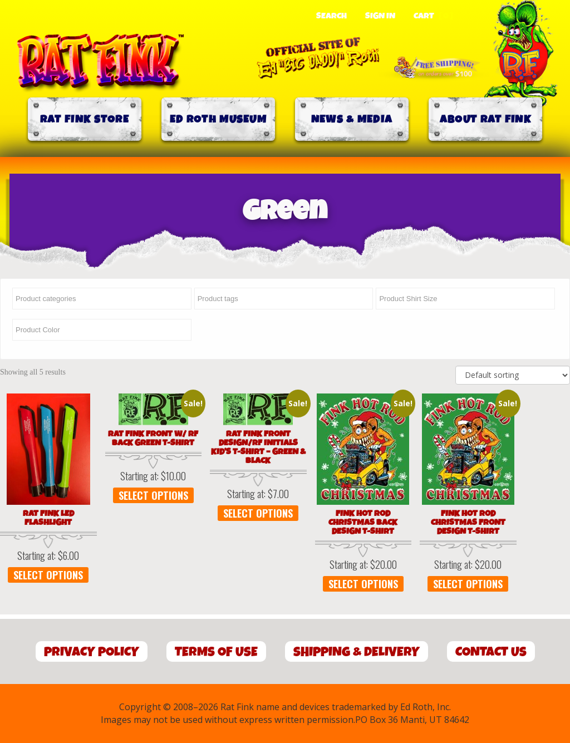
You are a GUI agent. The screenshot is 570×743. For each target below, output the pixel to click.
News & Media (352, 119)
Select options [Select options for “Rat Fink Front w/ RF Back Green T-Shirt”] (153, 495)
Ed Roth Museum (218, 119)
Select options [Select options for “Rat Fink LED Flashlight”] (48, 575)
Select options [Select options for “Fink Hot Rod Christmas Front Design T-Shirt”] (468, 584)
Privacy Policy (91, 652)
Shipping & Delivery (356, 652)
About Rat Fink (485, 119)
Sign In (380, 16)
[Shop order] (512, 375)
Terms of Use (216, 652)
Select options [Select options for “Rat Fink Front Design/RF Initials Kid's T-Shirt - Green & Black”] (258, 513)
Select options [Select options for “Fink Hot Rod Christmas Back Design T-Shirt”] (363, 584)
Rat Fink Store (84, 119)
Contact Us (491, 652)
